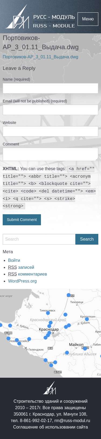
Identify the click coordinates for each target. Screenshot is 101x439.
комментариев (27, 274)
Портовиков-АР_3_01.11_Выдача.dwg (40, 57)
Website (9, 122)
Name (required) (16, 79)
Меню (88, 19)
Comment (11, 144)
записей (21, 267)
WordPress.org (22, 281)
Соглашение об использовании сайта (50, 427)
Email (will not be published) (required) (35, 101)
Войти (14, 260)
